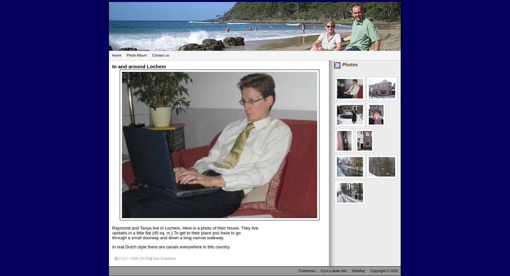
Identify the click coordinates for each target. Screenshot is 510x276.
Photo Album (137, 55)
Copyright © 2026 (384, 271)
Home (116, 55)
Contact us (160, 55)
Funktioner (307, 271)
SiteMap (358, 271)
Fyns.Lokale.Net (333, 271)
